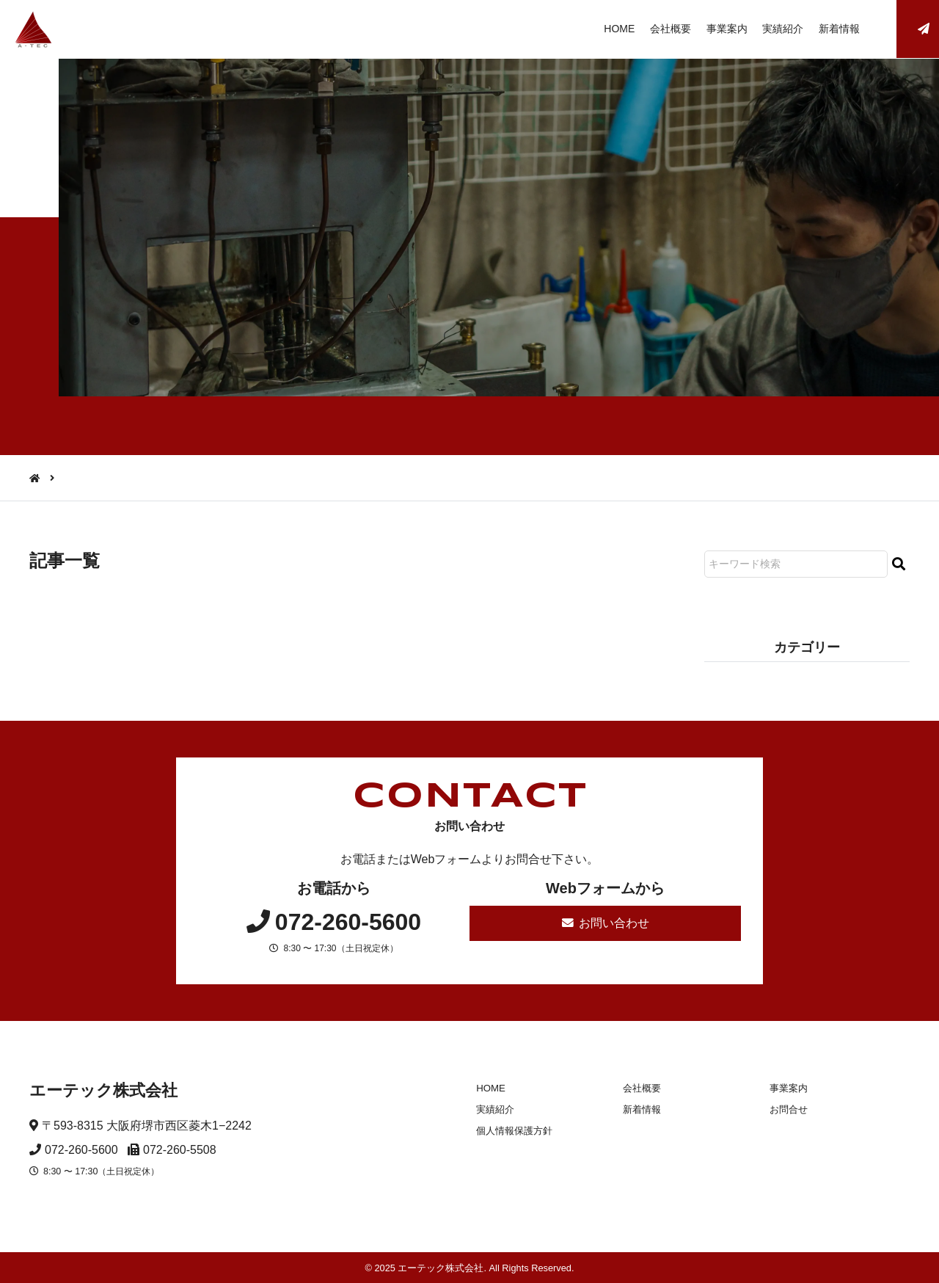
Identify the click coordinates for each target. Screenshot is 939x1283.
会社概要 (655, 28)
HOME (605, 28)
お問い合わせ (605, 923)
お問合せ (787, 1109)
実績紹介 (767, 28)
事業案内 (711, 28)
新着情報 (823, 28)
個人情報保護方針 (513, 1131)
